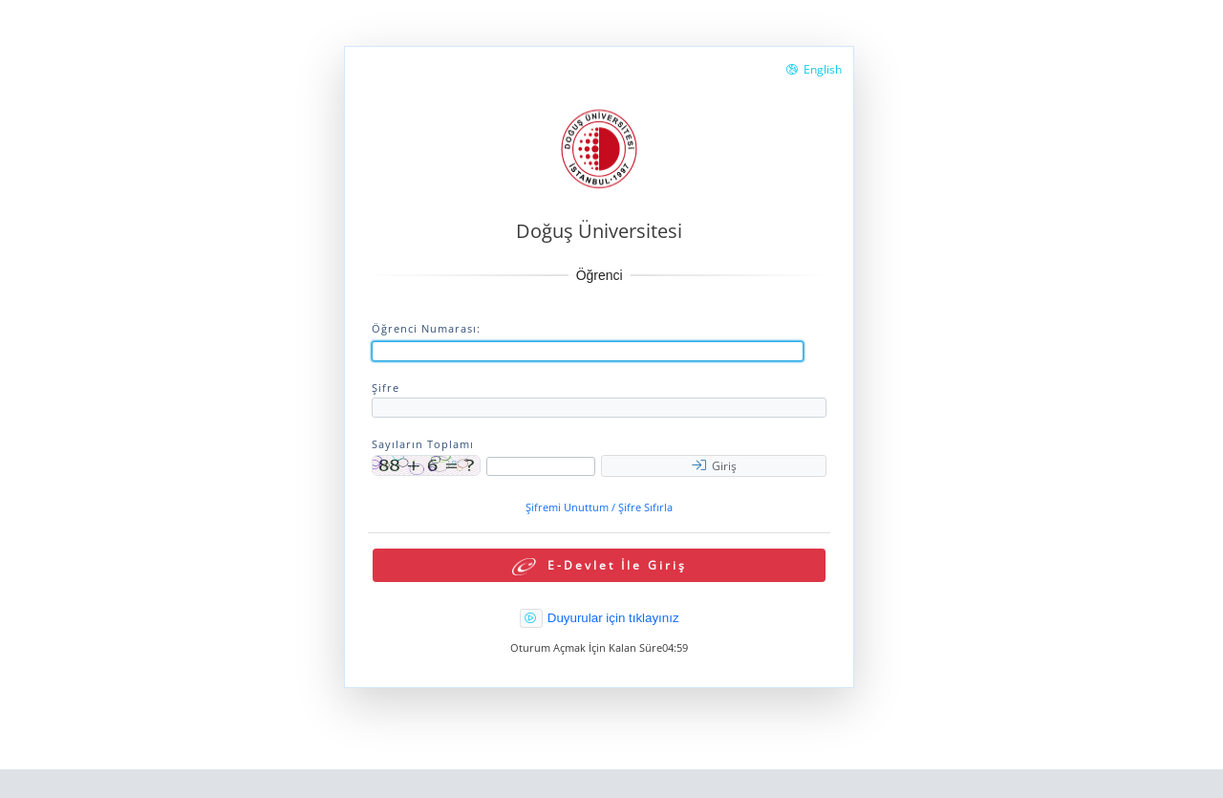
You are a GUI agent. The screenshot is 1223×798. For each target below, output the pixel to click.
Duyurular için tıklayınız (613, 618)
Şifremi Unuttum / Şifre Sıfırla (599, 507)
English (814, 69)
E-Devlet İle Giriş (599, 566)
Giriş (714, 466)
